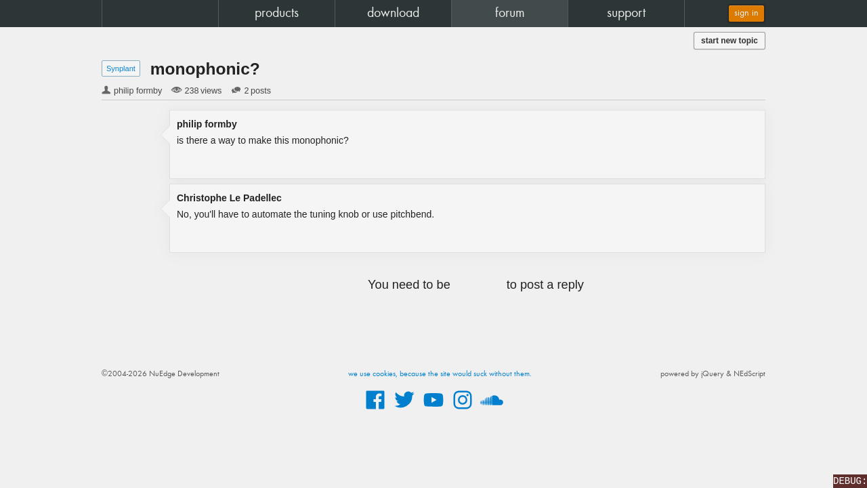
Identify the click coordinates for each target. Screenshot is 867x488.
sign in (746, 13)
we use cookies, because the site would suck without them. (440, 374)
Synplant (120, 68)
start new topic (729, 40)
